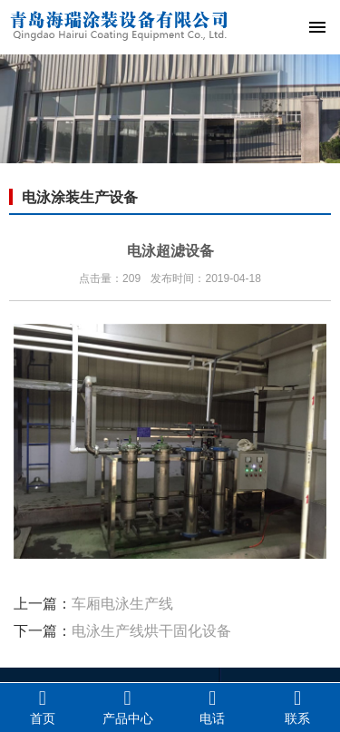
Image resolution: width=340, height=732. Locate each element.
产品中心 (127, 707)
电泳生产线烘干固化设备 (151, 631)
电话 (213, 707)
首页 (42, 707)
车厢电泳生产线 (122, 603)
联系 (297, 707)
